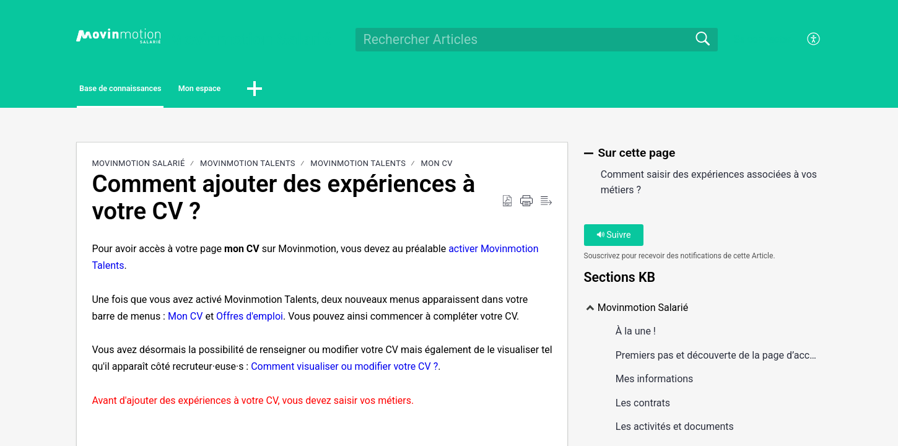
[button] (347, 91)
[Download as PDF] (507, 204)
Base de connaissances (150, 90)
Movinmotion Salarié (138, 167)
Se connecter (762, 39)
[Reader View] (546, 204)
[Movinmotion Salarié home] (118, 35)
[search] (536, 39)
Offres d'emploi (249, 319)
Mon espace (273, 90)
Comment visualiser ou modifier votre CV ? (344, 370)
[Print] (526, 204)
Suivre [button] (613, 238)
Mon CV (437, 167)
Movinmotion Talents (247, 167)
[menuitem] (806, 40)
